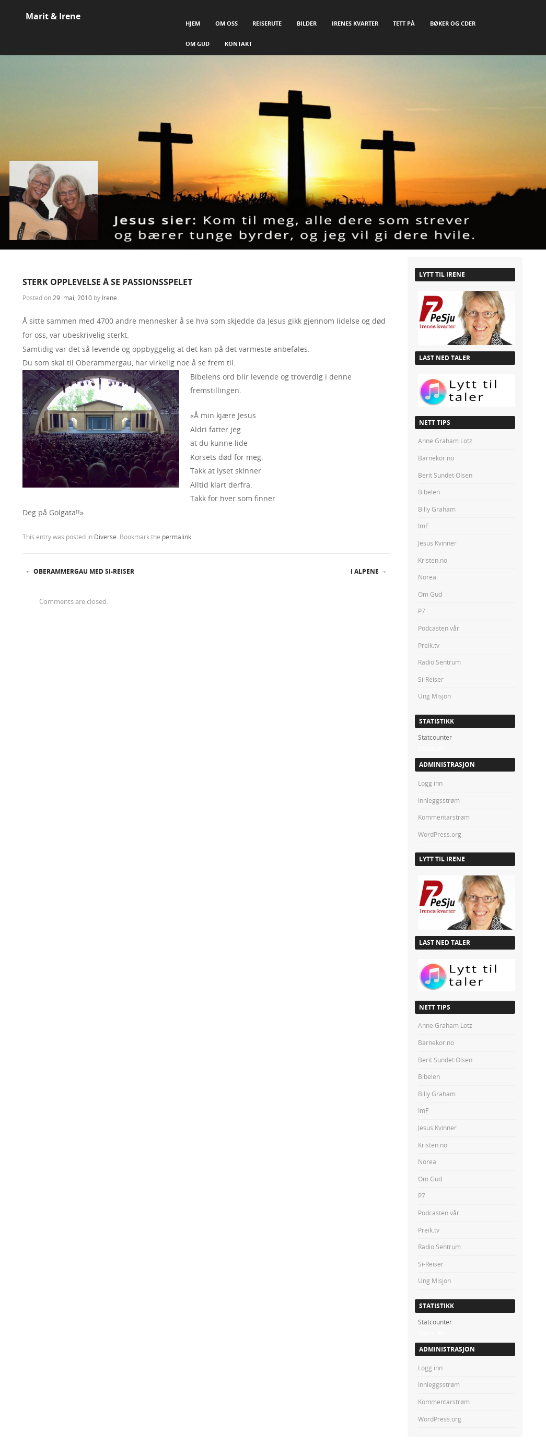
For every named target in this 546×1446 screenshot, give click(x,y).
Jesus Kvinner (437, 543)
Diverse (105, 536)
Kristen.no (432, 560)
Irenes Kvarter (355, 23)
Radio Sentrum (439, 662)
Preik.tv (428, 645)
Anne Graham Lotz (445, 440)
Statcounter (435, 737)
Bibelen (429, 492)
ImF (423, 525)
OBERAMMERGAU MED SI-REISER (80, 571)
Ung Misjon (434, 696)
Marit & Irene (53, 16)
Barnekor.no (436, 458)
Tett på (404, 23)
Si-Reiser (431, 679)
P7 (421, 611)
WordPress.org (439, 834)
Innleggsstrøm (439, 800)
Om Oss (226, 23)
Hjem (192, 23)
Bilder (307, 23)
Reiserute (267, 23)
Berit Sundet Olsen (445, 475)
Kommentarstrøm (444, 817)
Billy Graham (437, 509)
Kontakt (238, 44)
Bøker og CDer (452, 23)
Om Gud (197, 44)
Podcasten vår (438, 628)
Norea (427, 577)
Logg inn (430, 783)
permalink (176, 536)
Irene (109, 297)
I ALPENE (369, 571)
